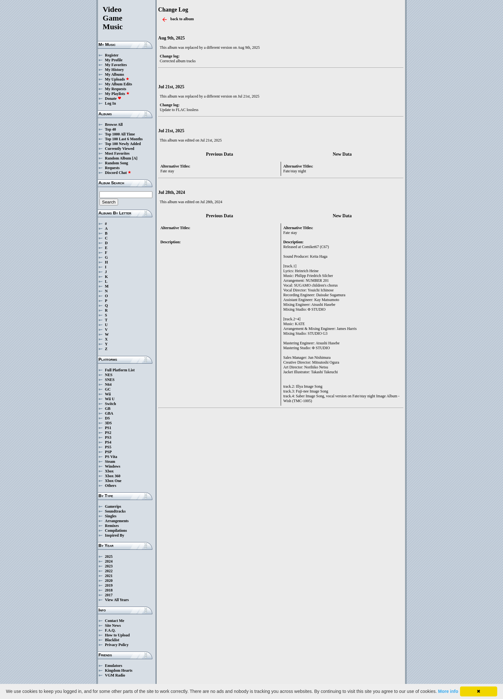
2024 (109, 561)
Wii (108, 394)
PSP (108, 452)
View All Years (117, 600)
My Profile (114, 60)
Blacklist (112, 640)
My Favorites (116, 65)
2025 (109, 556)
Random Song (116, 163)
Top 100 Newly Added (123, 144)
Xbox (109, 471)
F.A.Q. (110, 630)
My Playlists (117, 93)
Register (112, 55)
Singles (110, 516)
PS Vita (111, 456)
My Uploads (117, 79)
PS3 (108, 437)
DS (107, 418)
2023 (109, 566)
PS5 (108, 447)
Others (110, 485)
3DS (108, 423)
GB (107, 408)
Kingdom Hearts (118, 670)
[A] (135, 158)
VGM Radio (115, 675)
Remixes (112, 525)
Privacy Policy (117, 645)
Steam (110, 461)
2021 (109, 576)
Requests (112, 168)
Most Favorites (117, 153)
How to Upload (117, 635)
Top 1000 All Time (120, 134)
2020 (109, 580)
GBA (109, 413)
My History (114, 69)
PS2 (108, 432)
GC (108, 389)
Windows (112, 466)
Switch (110, 403)
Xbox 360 (112, 476)
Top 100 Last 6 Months (124, 139)
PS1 (108, 428)
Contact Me (114, 620)
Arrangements (117, 521)
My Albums (114, 74)
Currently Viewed (119, 148)
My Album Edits (118, 84)
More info (448, 691)
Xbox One (113, 481)
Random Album (118, 158)
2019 (109, 585)
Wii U (110, 399)
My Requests (115, 89)
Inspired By (114, 535)
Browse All (114, 124)
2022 (109, 571)
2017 (109, 595)
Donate (113, 98)
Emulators (113, 665)
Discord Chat (118, 172)
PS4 (108, 442)
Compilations (116, 530)
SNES (110, 379)
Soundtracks (115, 511)
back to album (182, 19)
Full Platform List (120, 370)
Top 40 (110, 129)
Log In (110, 103)
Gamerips (113, 506)
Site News (113, 625)
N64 (108, 384)
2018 (109, 590)
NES (108, 375)
